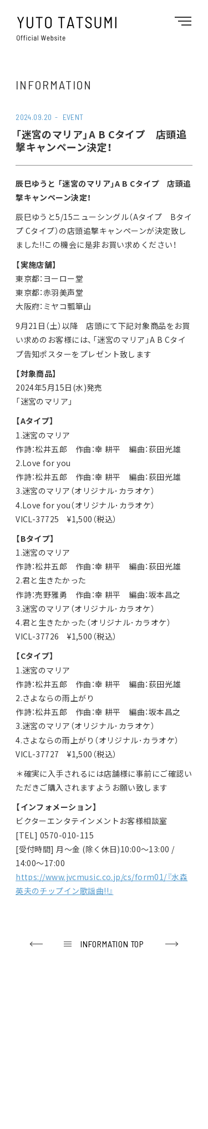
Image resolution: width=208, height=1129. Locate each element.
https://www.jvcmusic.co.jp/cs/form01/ (91, 876)
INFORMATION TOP (112, 943)
